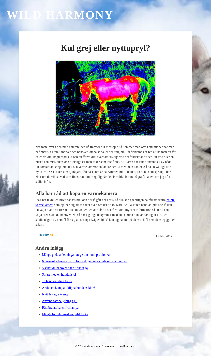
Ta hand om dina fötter (57, 281)
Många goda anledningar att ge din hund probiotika (76, 254)
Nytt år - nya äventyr (56, 294)
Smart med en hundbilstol (59, 274)
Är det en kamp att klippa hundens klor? (68, 287)
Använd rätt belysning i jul (59, 301)
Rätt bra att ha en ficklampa (60, 307)
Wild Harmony (60, 14)
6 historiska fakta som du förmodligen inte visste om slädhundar (84, 261)
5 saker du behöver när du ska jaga (65, 268)
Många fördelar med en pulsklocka (65, 314)
